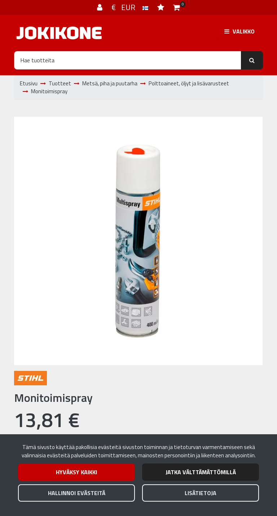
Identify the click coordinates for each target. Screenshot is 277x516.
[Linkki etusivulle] (59, 33)
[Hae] (127, 60)
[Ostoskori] (176, 7)
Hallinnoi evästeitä (76, 493)
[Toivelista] (161, 7)
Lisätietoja (200, 493)
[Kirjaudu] (100, 7)
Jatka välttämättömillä (201, 472)
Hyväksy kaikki (76, 472)
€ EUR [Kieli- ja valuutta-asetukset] (130, 7)
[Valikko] (239, 31)
